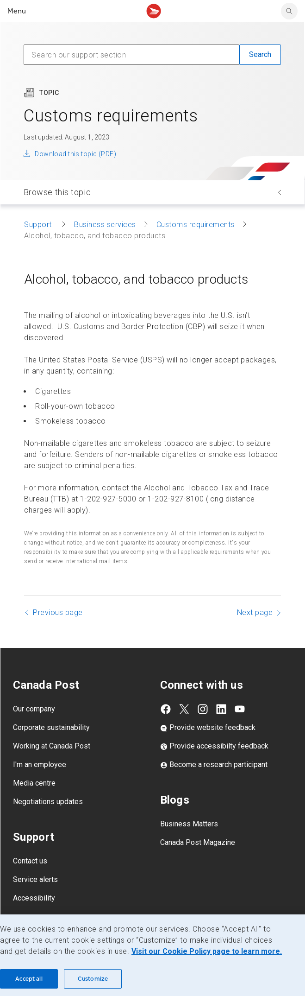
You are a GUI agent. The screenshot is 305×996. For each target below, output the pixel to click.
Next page (255, 612)
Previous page (58, 612)
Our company (34, 708)
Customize (93, 978)
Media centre (34, 783)
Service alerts (35, 879)
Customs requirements (195, 224)
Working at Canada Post (51, 746)
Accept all (28, 978)
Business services (105, 224)
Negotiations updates (48, 801)
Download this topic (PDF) (75, 154)
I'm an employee (39, 764)
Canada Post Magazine (197, 842)
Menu (16, 10)
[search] (289, 11)
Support (39, 224)
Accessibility (34, 898)
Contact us (30, 860)
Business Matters (189, 823)
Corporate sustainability (51, 727)
